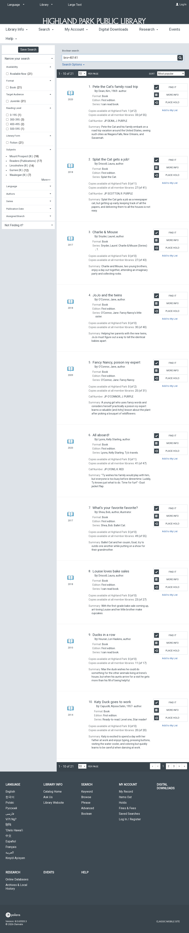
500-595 (15, 128)
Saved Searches (129, 813)
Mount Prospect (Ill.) (21, 156)
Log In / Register (130, 819)
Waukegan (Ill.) (18, 174)
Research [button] (13, 872)
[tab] (28, 58)
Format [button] (10, 80)
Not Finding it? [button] (14, 225)
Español (11, 841)
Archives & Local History (16, 886)
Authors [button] (10, 193)
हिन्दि (8, 825)
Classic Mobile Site (168, 921)
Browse (86, 797)
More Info (166, 94)
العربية (10, 852)
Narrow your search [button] (17, 58)
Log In (183, 4)
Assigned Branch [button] (15, 216)
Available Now (18, 73)
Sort (152, 74)
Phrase (85, 802)
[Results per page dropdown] (82, 73)
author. (113, 90)
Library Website (53, 802)
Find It (165, 87)
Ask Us (48, 797)
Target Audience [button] (15, 94)
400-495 (15, 124)
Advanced (87, 808)
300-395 (15, 119)
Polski (10, 802)
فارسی (10, 813)
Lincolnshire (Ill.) (19, 165)
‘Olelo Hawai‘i (14, 830)
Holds (123, 802)
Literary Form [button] (13, 135)
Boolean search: (71, 50)
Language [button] (11, 186)
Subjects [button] (11, 149)
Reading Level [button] (13, 108)
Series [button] (9, 201)
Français (11, 847)
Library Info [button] (17, 38)
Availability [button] (12, 67)
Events (48, 872)
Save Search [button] (28, 49)
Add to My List (170, 110)
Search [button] (46, 38)
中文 (8, 836)
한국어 (10, 797)
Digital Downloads (113, 38)
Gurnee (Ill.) (16, 170)
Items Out (125, 797)
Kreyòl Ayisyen (15, 858)
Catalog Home (52, 791)
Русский (11, 808)
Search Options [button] (73, 64)
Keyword (87, 791)
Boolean (86, 813)
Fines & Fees (127, 808)
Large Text (75, 4)
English (10, 791)
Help (85, 872)
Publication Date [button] (15, 208)
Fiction (14, 142)
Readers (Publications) (23, 160)
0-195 (13, 114)
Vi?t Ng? (11, 819)
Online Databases (17, 879)
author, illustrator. (115, 512)
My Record (126, 791)
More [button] (146, 38)
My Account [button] (76, 38)
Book (13, 87)
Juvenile (15, 101)
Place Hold (166, 102)
